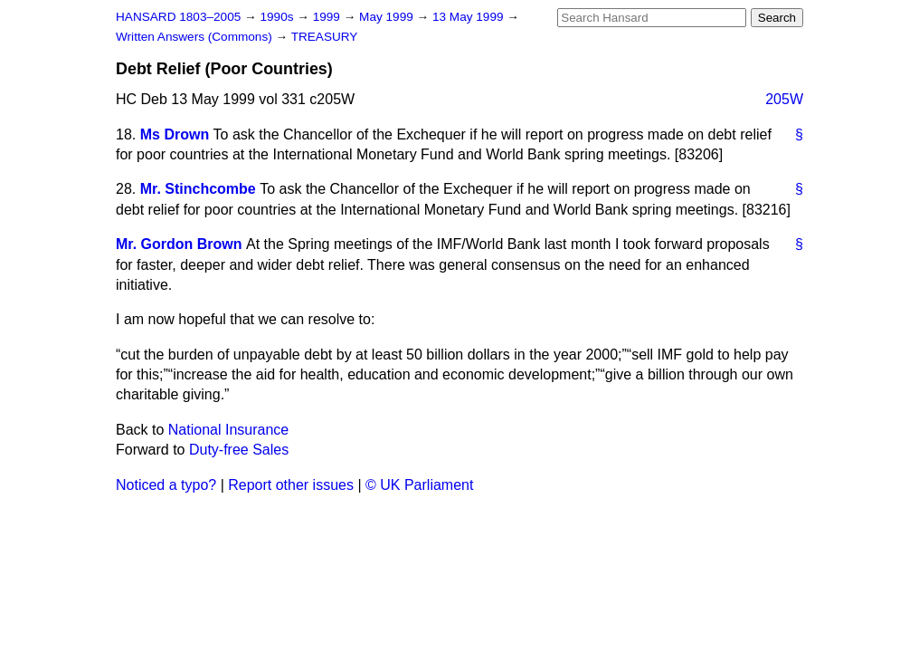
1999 (328, 17)
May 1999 (387, 17)
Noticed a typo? (166, 485)
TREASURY (324, 36)
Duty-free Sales (239, 449)
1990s (278, 17)
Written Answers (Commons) (196, 36)
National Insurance (228, 429)
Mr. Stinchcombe (198, 189)
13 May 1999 (469, 17)
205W (784, 99)
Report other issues (291, 485)
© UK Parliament (419, 485)
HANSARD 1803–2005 (178, 17)
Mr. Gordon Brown (179, 244)
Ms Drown (174, 134)
